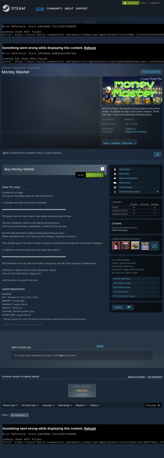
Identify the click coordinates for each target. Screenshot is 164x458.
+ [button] (135, 147)
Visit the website (122, 282)
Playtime (80, 413)
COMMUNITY (54, 8)
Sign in (5, 157)
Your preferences (155, 380)
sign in (143, 3)
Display (93, 413)
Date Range (63, 413)
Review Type (9, 413)
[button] (95, 178)
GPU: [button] (152, 423)
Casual (106, 147)
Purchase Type (29, 413)
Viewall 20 (154, 249)
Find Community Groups (124, 300)
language (154, 3)
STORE (40, 8)
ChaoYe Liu (130, 132)
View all (100, 350)
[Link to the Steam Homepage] (17, 11)
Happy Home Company (136, 135)
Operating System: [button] (125, 423)
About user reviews (136, 380)
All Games (6, 71)
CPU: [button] (141, 423)
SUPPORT (82, 8)
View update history (122, 287)
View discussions (120, 295)
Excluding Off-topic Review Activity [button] (50, 423)
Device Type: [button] (7, 428)
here (61, 359)
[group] (82, 426)
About (69, 8)
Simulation (115, 147)
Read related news (121, 291)
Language (47, 413)
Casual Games (19, 71)
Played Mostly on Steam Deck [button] (98, 423)
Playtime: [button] (75, 423)
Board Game (127, 147)
